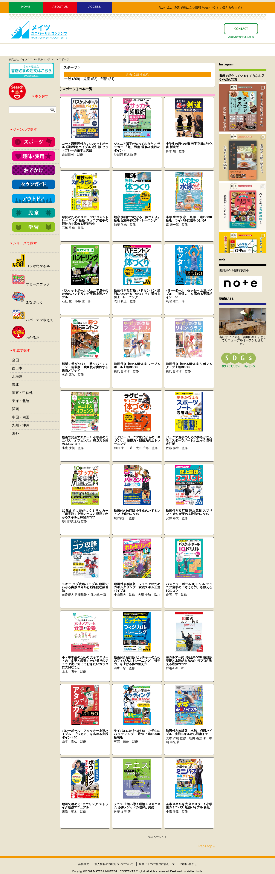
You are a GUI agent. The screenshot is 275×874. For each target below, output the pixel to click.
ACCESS (94, 6)
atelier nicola (194, 871)
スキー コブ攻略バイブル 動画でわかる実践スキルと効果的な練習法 (85, 587)
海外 (15, 433)
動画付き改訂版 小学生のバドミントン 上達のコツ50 (137, 512)
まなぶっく (27, 302)
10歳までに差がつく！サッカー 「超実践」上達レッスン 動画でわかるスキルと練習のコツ (85, 514)
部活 (104, 79)
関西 (15, 409)
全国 (15, 360)
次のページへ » (157, 836)
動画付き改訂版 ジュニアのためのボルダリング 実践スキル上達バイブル (137, 587)
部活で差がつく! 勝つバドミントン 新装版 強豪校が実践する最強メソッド (85, 367)
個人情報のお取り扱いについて (113, 864)
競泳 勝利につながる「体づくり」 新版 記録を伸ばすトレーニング (137, 218)
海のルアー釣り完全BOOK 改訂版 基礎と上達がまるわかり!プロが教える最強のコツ (189, 661)
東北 (15, 384)
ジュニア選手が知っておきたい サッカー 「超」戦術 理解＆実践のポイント (137, 147)
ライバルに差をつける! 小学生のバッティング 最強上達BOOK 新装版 (138, 734)
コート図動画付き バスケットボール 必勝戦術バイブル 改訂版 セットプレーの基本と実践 (85, 147)
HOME (25, 6)
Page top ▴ (207, 846)
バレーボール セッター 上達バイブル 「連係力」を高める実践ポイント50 (189, 294)
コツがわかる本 (31, 266)
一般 (67, 79)
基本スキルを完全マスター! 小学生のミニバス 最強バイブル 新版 (189, 805)
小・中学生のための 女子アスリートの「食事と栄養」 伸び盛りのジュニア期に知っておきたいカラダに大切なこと (85, 662)
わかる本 (26, 337)
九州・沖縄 (20, 425)
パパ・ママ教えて (32, 320)
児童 (86, 79)
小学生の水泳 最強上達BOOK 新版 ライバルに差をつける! (190, 218)
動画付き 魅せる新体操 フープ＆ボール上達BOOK (137, 365)
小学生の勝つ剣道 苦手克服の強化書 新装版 (189, 145)
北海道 (17, 376)
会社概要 (83, 864)
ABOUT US (60, 6)
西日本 (17, 368)
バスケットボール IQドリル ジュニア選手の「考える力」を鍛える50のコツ (189, 587)
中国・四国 (20, 417)
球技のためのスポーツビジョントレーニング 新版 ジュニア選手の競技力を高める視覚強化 (85, 220)
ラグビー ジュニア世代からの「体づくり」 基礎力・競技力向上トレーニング (137, 440)
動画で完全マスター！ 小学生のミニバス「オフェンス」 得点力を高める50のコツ (85, 440)
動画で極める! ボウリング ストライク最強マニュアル (85, 805)
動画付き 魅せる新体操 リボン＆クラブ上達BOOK (189, 365)
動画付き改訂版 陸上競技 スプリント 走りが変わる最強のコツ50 (189, 512)
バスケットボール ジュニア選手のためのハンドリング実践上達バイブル (85, 294)
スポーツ (70, 67)
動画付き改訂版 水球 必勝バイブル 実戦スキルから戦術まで (189, 732)
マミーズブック (31, 284)
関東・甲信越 (22, 393)
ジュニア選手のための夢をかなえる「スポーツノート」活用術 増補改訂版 (189, 440)
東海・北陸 (20, 401)
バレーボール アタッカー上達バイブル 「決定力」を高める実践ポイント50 (85, 734)
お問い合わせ (188, 864)
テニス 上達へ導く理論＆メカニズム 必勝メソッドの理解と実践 (137, 805)
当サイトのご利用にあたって (157, 864)
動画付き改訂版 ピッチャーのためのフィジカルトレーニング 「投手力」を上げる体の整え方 (137, 661)
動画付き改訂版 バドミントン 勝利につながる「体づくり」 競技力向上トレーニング (137, 294)
